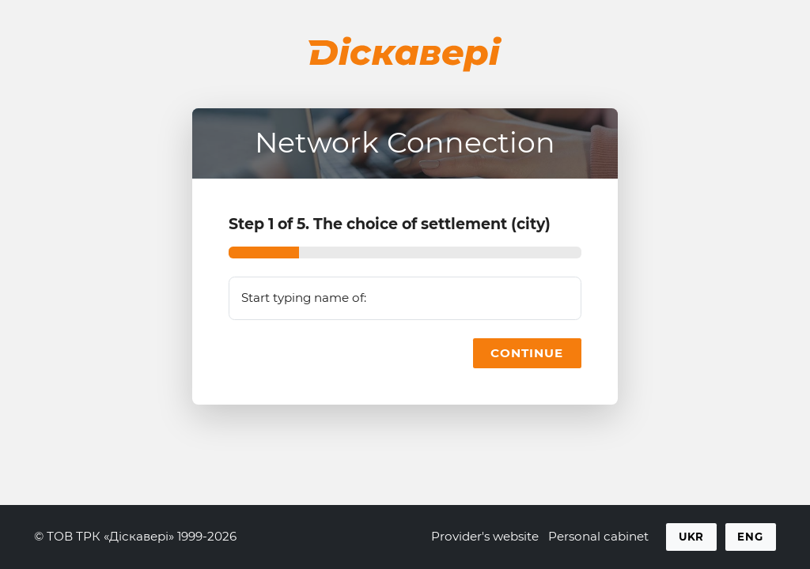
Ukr (692, 536)
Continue (526, 352)
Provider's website (485, 536)
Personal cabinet (598, 536)
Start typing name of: (303, 297)
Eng (750, 536)
